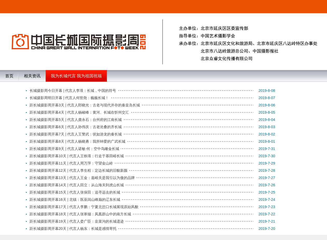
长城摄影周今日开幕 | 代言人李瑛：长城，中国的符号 (73, 90)
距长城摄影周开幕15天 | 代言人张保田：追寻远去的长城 (75, 192)
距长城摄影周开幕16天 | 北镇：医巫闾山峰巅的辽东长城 (75, 199)
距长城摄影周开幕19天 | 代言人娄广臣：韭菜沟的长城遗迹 (77, 221)
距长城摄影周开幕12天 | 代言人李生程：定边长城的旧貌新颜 (78, 170)
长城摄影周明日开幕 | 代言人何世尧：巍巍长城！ (69, 98)
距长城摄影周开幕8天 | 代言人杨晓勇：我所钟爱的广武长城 (77, 141)
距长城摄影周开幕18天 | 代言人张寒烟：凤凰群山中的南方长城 (80, 214)
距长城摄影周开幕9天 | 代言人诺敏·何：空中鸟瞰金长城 (74, 149)
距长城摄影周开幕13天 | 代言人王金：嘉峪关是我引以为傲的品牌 (82, 178)
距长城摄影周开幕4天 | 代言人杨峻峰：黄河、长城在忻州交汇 (79, 112)
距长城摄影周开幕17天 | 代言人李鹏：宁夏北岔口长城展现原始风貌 (84, 207)
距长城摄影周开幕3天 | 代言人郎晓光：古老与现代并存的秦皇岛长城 (85, 105)
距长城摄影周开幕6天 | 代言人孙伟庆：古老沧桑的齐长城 (76, 127)
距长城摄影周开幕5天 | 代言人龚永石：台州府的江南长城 (76, 120)
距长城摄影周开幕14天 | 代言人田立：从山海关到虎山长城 (77, 185)
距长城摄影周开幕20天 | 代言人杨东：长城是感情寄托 (73, 229)
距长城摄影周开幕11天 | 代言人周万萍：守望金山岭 (71, 163)
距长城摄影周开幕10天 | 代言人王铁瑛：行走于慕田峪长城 (77, 156)
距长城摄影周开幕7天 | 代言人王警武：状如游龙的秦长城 (76, 134)
